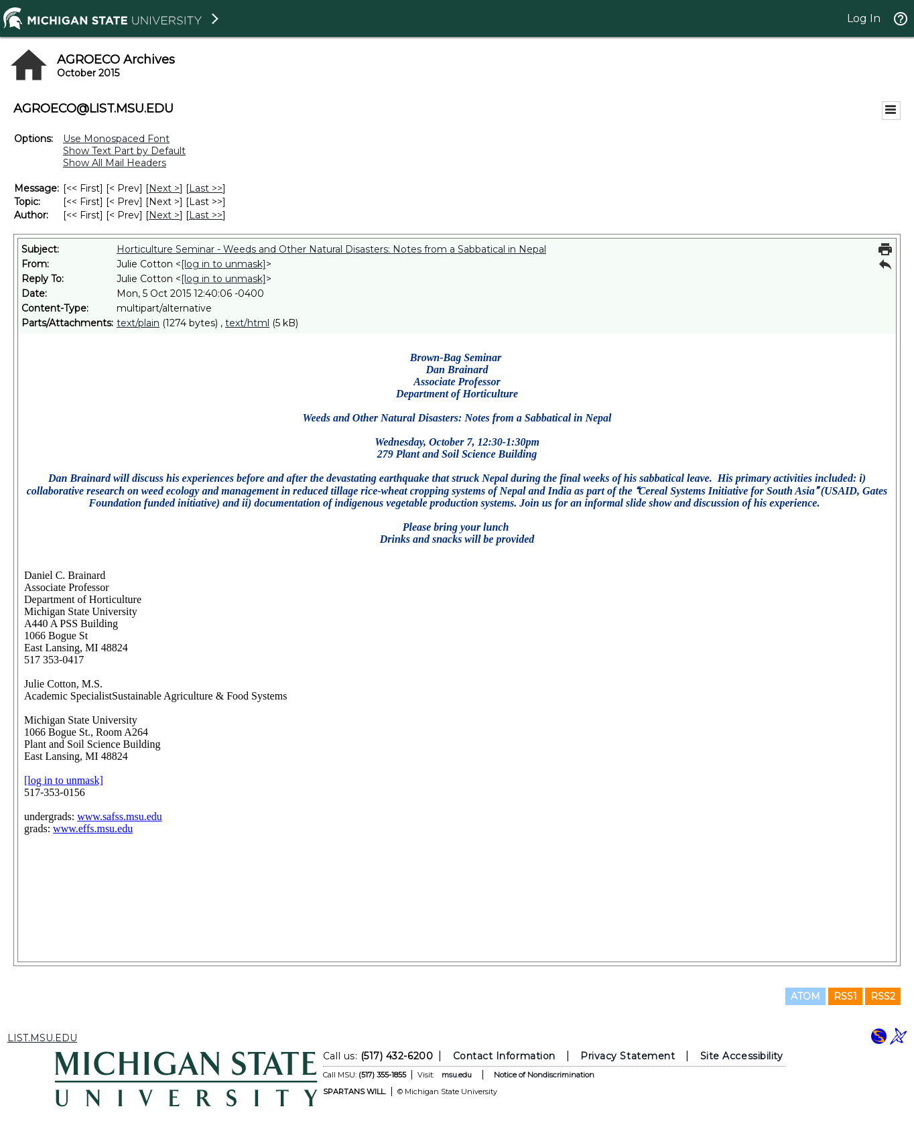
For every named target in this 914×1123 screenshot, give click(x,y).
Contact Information (504, 1056)
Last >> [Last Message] (205, 188)
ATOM (805, 996)
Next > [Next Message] (164, 188)
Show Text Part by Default (124, 151)
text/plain (138, 323)
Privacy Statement (627, 1056)
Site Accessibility (741, 1056)
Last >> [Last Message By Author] (205, 215)
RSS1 (845, 996)
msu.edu (457, 1074)
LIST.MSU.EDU (42, 1038)
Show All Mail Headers (114, 163)
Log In (863, 18)
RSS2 (882, 996)
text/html (247, 323)
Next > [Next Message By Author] (164, 215)
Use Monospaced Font (116, 139)
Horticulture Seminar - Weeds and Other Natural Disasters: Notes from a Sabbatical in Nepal (331, 249)
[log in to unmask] (223, 264)
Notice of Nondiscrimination (544, 1074)
